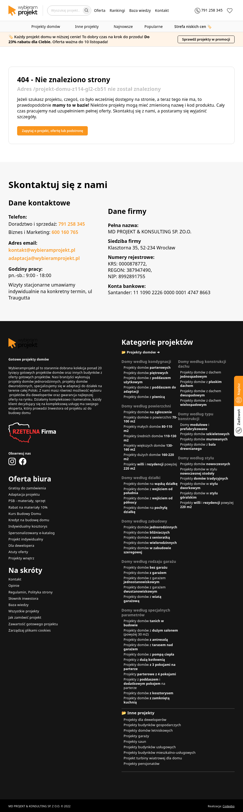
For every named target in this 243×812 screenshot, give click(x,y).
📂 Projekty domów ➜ (142, 353)
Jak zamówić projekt (23, 613)
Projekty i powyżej (150, 467)
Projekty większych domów (148, 448)
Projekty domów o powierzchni (150, 420)
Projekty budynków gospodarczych (151, 725)
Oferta (99, 10)
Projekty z (144, 660)
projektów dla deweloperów (30, 395)
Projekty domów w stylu (198, 472)
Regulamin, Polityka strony (29, 589)
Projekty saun (134, 741)
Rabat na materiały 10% (26, 507)
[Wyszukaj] (86, 10)
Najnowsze (123, 26)
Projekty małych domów (148, 429)
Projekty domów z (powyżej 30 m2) (151, 633)
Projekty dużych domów (149, 458)
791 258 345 (71, 224)
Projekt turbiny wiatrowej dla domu (151, 757)
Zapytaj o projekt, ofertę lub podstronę (60, 131)
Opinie (13, 582)
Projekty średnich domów (150, 439)
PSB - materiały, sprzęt (25, 500)
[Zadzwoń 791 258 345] (205, 10)
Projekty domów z (147, 381)
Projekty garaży (136, 736)
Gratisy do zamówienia (26, 488)
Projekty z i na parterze (144, 684)
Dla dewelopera (20, 543)
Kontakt (162, 10)
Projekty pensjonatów (140, 762)
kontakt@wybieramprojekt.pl (41, 250)
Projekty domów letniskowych (147, 731)
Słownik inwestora (22, 595)
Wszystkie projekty (22, 607)
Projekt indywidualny (24, 537)
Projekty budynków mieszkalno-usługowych (157, 752)
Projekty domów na (151, 485)
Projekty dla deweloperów (144, 720)
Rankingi (117, 10)
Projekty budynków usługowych (148, 746)
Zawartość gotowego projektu (31, 619)
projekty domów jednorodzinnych (34, 382)
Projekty (204, 479)
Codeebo (229, 805)
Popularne (153, 26)
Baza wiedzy (140, 10)
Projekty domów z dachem (200, 375)
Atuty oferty (17, 549)
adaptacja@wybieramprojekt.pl (44, 258)
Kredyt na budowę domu (27, 519)
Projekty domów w (199, 487)
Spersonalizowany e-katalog (30, 531)
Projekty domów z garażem (145, 581)
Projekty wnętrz (20, 556)
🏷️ (193, 26)
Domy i (194, 428)
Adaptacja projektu (23, 494)
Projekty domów (47, 26)
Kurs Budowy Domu (23, 513)
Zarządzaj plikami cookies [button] (28, 625)
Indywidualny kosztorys (26, 525)
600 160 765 (65, 232)
